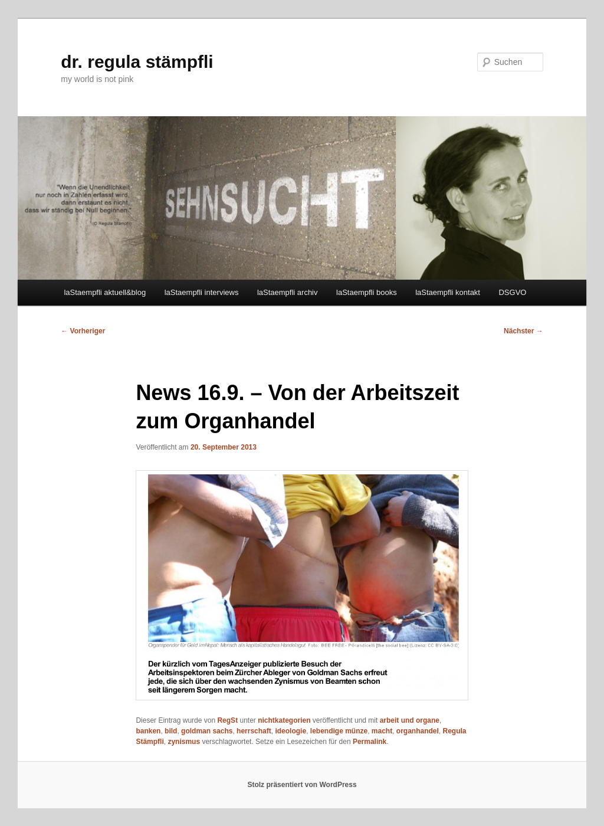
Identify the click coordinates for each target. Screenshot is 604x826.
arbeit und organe (409, 720)
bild (171, 731)
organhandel (417, 731)
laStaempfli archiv (287, 292)
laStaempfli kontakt (447, 292)
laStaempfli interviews (202, 292)
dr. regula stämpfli (137, 61)
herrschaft (254, 731)
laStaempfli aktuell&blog (105, 292)
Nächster (523, 331)
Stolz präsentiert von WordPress (301, 785)
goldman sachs (206, 731)
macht (382, 731)
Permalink (369, 742)
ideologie (290, 731)
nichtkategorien (284, 720)
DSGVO (512, 292)
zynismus (184, 742)
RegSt (227, 720)
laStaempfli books (366, 292)
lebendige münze (338, 731)
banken (148, 731)
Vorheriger (83, 331)
